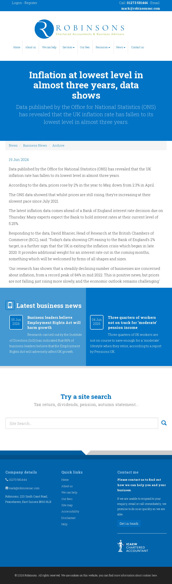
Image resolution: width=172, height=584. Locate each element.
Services (69, 47)
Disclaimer (68, 518)
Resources (103, 47)
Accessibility (70, 511)
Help (64, 524)
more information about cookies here (135, 575)
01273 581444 (16, 480)
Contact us (137, 47)
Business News (35, 145)
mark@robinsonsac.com (140, 8)
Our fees (85, 47)
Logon (17, 3)
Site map (67, 505)
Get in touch (129, 523)
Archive (58, 145)
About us (30, 47)
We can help (49, 47)
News (120, 47)
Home (16, 47)
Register (30, 3)
